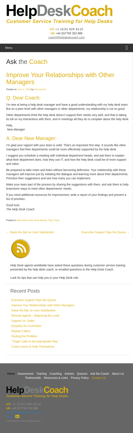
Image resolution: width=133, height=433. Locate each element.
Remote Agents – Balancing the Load (35, 315)
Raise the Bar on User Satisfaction (30, 232)
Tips (50, 220)
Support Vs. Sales (22, 320)
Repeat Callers (21, 331)
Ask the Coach (99, 373)
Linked (12, 416)
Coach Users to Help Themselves (32, 346)
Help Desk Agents (37, 220)
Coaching (56, 373)
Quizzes (82, 373)
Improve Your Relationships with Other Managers (42, 305)
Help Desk (22, 220)
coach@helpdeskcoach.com (66, 37)
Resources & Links (56, 377)
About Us (118, 373)
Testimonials (33, 377)
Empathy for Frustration (26, 326)
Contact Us (99, 377)
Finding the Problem (24, 336)
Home (11, 373)
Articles (69, 373)
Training (41, 373)
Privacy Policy (80, 377)
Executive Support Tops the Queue (105, 232)
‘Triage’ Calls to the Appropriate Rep (34, 341)
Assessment (25, 373)
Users (57, 220)
